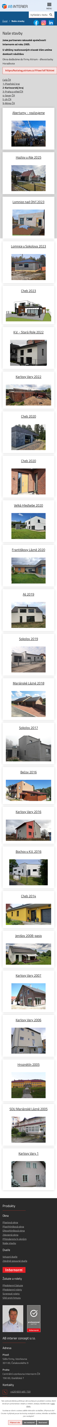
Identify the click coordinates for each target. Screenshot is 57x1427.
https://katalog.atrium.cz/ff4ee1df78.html (29, 70)
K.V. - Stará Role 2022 (28, 332)
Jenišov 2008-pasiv (28, 935)
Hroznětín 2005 (29, 1064)
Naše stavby (9, 1243)
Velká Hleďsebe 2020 (28, 505)
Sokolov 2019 (28, 638)
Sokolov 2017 (28, 727)
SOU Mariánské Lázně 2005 (29, 1108)
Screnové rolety (11, 1294)
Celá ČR (7, 80)
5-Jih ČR (7, 99)
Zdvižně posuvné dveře (15, 1261)
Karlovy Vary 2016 (28, 811)
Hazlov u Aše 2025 (28, 157)
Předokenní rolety (12, 1290)
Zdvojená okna (10, 1235)
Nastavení (43, 1422)
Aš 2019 (28, 594)
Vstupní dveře (10, 1257)
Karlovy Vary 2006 (28, 1020)
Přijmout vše (15, 1422)
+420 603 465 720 (20, 1392)
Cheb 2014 (28, 896)
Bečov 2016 (28, 772)
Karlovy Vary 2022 (28, 376)
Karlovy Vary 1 (29, 1153)
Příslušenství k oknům (15, 1239)
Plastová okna (10, 1222)
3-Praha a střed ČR (13, 92)
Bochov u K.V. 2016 (28, 851)
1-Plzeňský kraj (11, 84)
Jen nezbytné (29, 1422)
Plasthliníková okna (13, 1227)
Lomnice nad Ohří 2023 (28, 201)
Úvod (4, 21)
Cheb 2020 (28, 416)
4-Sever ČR (9, 95)
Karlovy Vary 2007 (28, 975)
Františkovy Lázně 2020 (28, 549)
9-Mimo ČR (9, 103)
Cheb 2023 (28, 290)
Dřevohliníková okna (14, 1231)
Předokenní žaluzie (13, 1285)
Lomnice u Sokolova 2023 (28, 246)
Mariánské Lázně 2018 (28, 683)
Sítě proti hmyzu (12, 1298)
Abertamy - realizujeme (28, 112)
